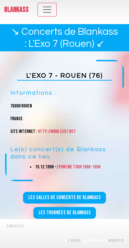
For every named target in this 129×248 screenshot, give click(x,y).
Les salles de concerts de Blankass (64, 197)
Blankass (16, 10)
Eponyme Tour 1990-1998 (78, 167)
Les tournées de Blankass (65, 212)
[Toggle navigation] (47, 10)
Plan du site (15, 226)
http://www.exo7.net (57, 131)
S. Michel (74, 240)
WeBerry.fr (116, 240)
